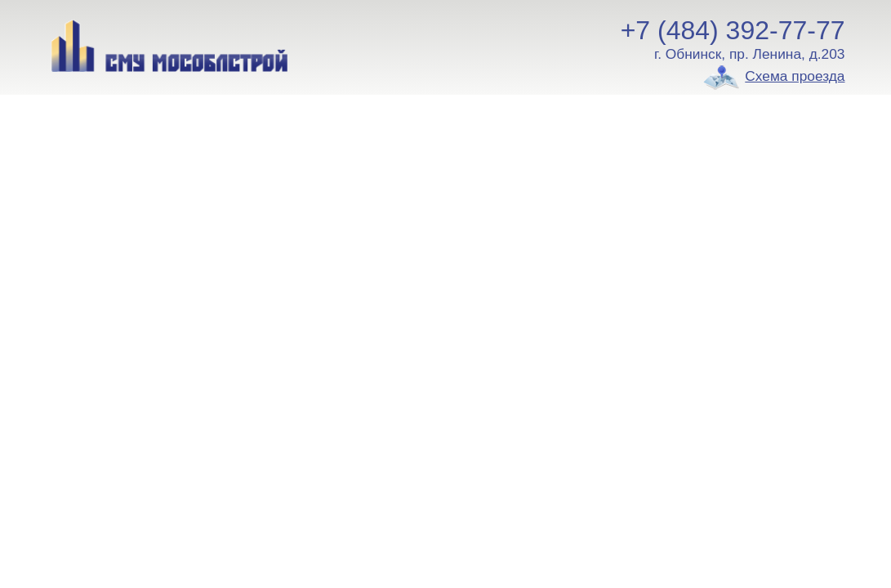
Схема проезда (794, 76)
